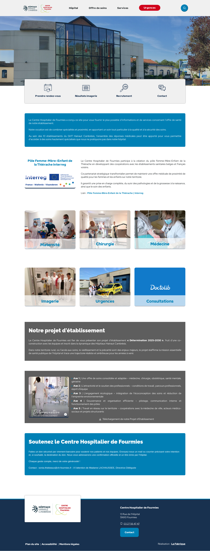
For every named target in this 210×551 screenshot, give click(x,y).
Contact (129, 532)
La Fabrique (178, 543)
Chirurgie (105, 243)
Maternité (50, 244)
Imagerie (50, 301)
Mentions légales (69, 544)
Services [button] (122, 8)
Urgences (150, 7)
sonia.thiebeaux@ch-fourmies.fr (55, 467)
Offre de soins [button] (98, 8)
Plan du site (32, 544)
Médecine (159, 243)
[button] (49, 397)
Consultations (159, 301)
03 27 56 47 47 (132, 523)
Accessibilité (49, 544)
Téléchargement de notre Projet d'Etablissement (128, 419)
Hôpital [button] (73, 8)
